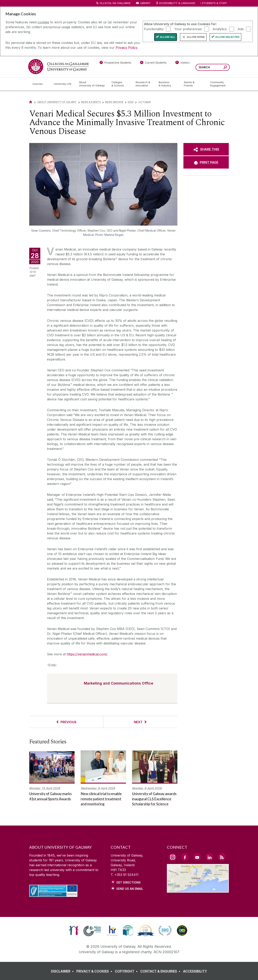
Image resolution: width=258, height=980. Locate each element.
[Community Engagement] (218, 84)
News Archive (114, 102)
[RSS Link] (222, 857)
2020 (131, 102)
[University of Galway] (58, 66)
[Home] (30, 102)
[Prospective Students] (115, 63)
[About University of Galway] (92, 84)
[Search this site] (225, 67)
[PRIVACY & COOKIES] (95, 971)
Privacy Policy (126, 48)
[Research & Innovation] (143, 84)
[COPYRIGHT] (127, 971)
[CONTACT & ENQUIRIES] (161, 971)
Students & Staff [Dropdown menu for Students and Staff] (214, 3)
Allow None (196, 36)
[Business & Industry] (167, 84)
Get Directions (128, 882)
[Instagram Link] (173, 857)
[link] (73, 930)
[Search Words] (213, 67)
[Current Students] (153, 63)
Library (145, 3)
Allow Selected (227, 36)
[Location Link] (198, 890)
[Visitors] (183, 63)
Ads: (241, 29)
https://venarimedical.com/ (87, 654)
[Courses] (40, 84)
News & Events (91, 102)
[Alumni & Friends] (194, 84)
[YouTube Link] (197, 857)
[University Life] (63, 84)
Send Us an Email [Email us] (129, 888)
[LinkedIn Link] (209, 857)
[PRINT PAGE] (206, 162)
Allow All (167, 36)
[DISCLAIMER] (63, 971)
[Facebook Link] (185, 857)
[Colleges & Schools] (120, 84)
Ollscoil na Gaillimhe (115, 3)
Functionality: (154, 29)
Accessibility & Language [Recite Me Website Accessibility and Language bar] (175, 3)
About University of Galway (57, 102)
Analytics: (220, 29)
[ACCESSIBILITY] (195, 971)
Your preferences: (188, 29)
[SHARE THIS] (206, 149)
